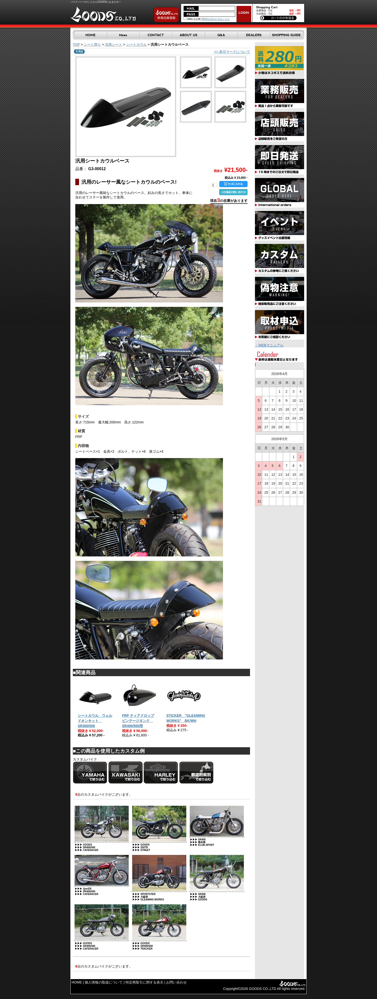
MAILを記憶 (192, 19)
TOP (76, 44)
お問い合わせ (176, 982)
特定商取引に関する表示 (144, 982)
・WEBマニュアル (269, 345)
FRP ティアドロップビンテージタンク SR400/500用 (138, 721)
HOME (77, 982)
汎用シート (113, 44)
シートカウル (136, 44)
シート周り (92, 44)
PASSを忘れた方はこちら (215, 19)
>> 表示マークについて (232, 52)
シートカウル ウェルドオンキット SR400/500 (95, 721)
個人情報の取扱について (104, 982)
